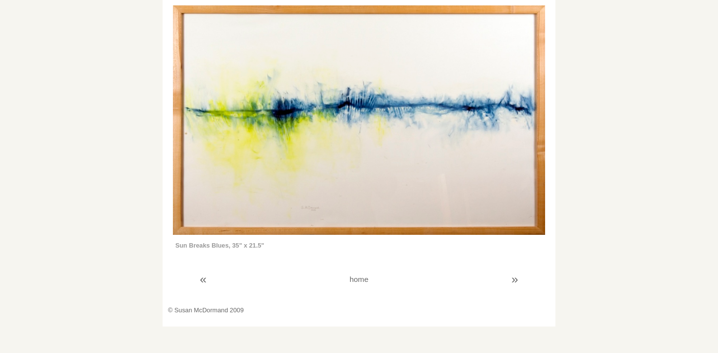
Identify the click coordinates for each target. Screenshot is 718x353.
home (359, 279)
